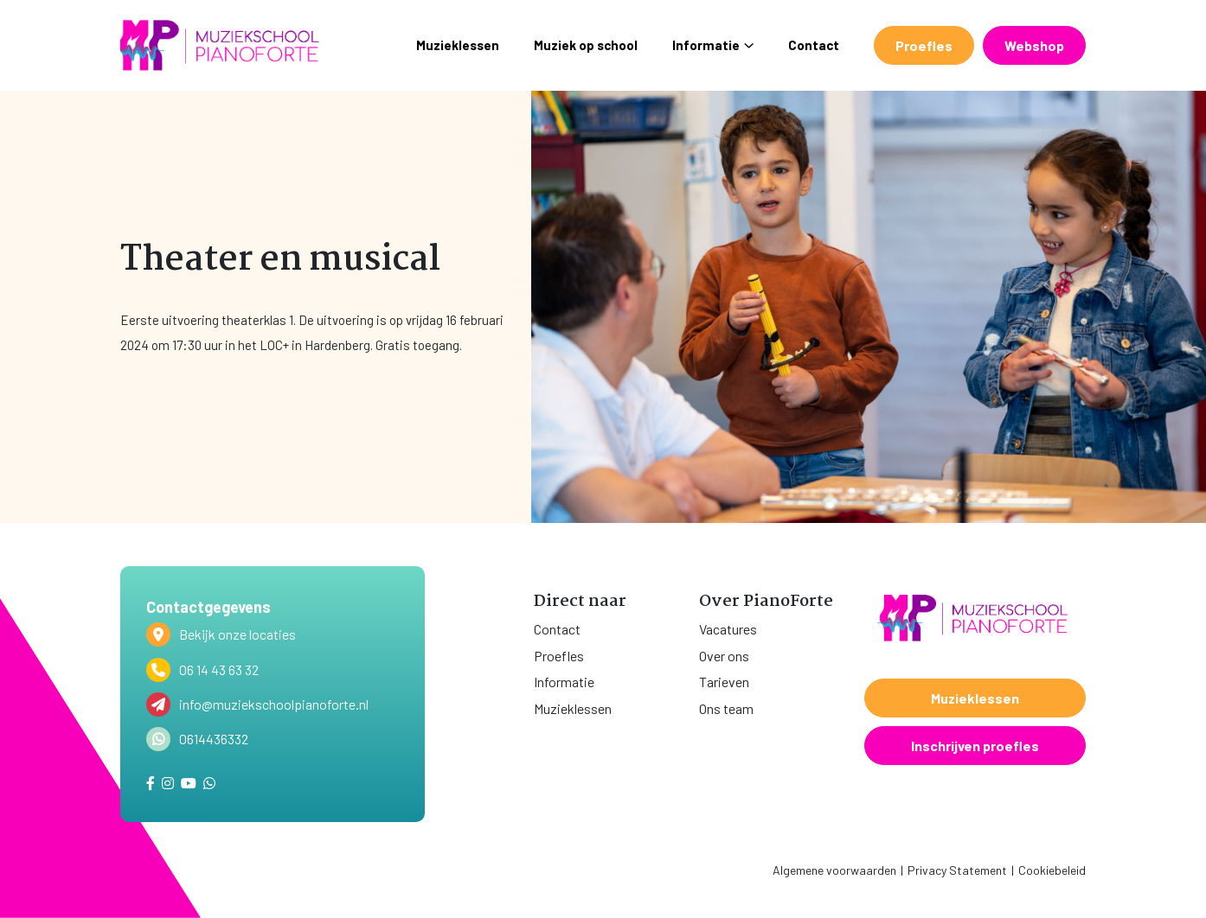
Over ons (724, 655)
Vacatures (728, 629)
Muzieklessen (457, 45)
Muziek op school (586, 45)
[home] (219, 45)
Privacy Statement (957, 870)
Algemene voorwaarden (834, 870)
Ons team (726, 708)
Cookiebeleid (1052, 870)
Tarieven (724, 681)
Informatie (713, 45)
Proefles (924, 45)
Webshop (1034, 45)
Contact (813, 45)
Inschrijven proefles (975, 745)
